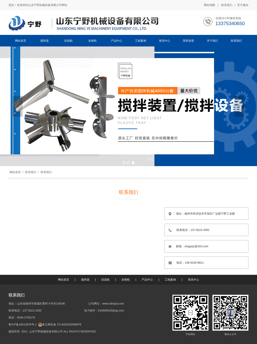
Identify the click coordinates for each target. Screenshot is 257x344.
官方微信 (242, 5)
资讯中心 (193, 279)
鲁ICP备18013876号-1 (23, 324)
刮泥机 (105, 279)
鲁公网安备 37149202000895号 (60, 324)
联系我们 (226, 5)
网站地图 (209, 5)
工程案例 (170, 279)
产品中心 (147, 279)
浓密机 (126, 279)
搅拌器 (85, 279)
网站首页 (15, 172)
